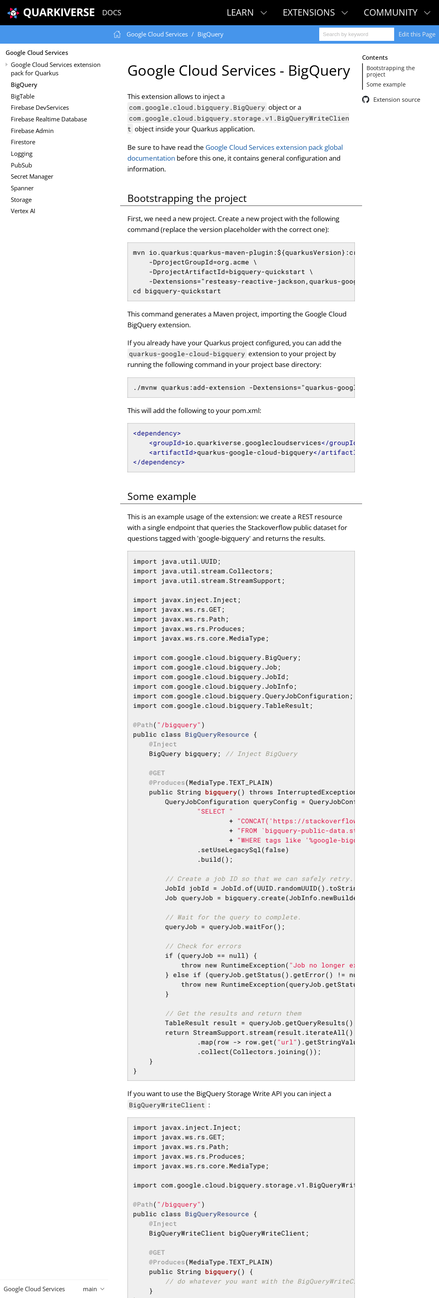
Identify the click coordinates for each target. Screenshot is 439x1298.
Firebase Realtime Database (49, 119)
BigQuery (24, 84)
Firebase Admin (32, 130)
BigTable (22, 96)
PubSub (21, 165)
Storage (21, 199)
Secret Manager (32, 176)
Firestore (23, 141)
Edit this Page (417, 34)
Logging (21, 153)
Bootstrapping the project (391, 71)
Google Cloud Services (37, 52)
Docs (111, 12)
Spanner (22, 187)
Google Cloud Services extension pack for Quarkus (56, 68)
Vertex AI (23, 210)
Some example (386, 84)
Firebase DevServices (40, 107)
